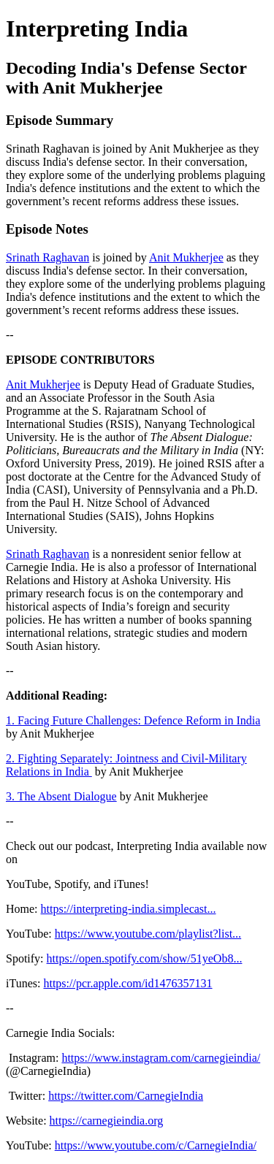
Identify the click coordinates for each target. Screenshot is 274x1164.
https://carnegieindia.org (107, 1120)
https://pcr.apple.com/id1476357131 (127, 983)
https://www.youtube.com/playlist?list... (148, 933)
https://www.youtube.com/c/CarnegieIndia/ (155, 1145)
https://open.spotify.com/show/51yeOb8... (145, 958)
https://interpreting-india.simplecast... (128, 909)
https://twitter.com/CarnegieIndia (125, 1096)
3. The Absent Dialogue (61, 796)
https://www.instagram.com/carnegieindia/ (160, 1058)
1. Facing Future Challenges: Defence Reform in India (133, 720)
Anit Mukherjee (186, 257)
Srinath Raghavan (47, 257)
